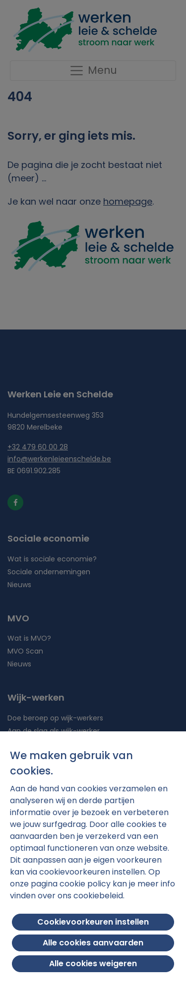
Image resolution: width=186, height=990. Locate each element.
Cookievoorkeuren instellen (93, 922)
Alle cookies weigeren (93, 963)
